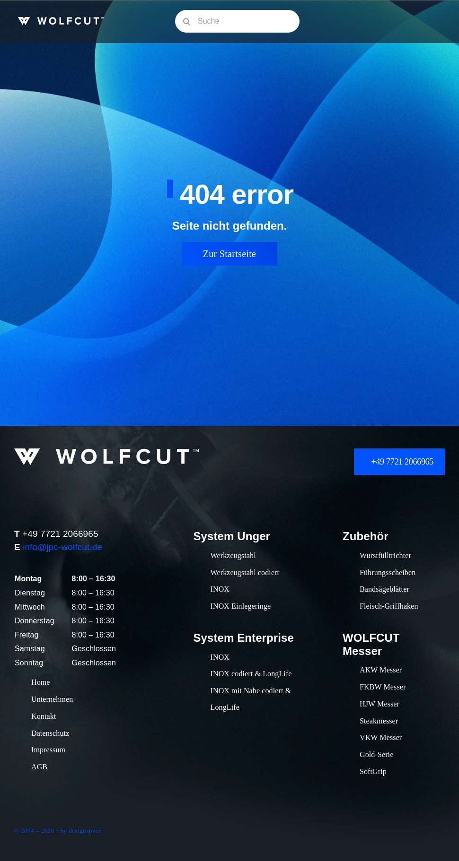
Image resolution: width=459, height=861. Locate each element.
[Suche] (237, 21)
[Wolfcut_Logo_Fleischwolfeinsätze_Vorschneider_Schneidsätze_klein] (61, 21)
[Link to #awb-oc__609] (431, 22)
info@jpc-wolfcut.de (62, 547)
